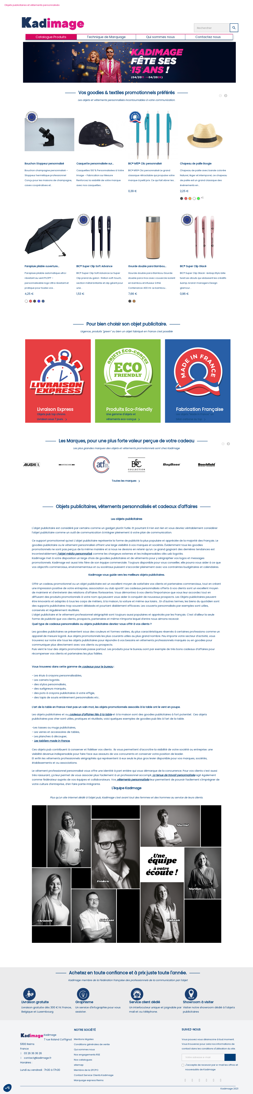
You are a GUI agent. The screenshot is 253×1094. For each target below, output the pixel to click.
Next (225, 96)
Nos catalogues (83, 1059)
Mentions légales (84, 1039)
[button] (7, 1088)
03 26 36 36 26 (33, 1053)
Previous (220, 96)
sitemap (79, 1065)
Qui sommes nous (84, 1049)
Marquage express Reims (89, 1080)
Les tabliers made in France (51, 741)
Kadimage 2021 (229, 1088)
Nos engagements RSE (87, 1054)
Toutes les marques (126, 481)
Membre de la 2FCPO (86, 1070)
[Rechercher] (216, 27)
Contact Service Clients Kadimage (93, 1075)
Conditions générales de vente (92, 1044)
